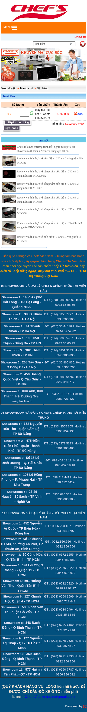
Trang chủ (26, 88)
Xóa (80, 114)
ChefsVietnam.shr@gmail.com (50, 697)
